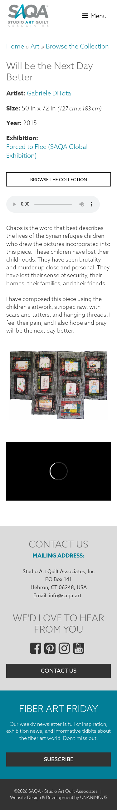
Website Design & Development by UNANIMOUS (58, 797)
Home (15, 46)
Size (12, 108)
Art (35, 46)
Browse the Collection (77, 46)
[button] (58, 417)
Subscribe (58, 759)
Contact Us (58, 671)
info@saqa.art (65, 595)
